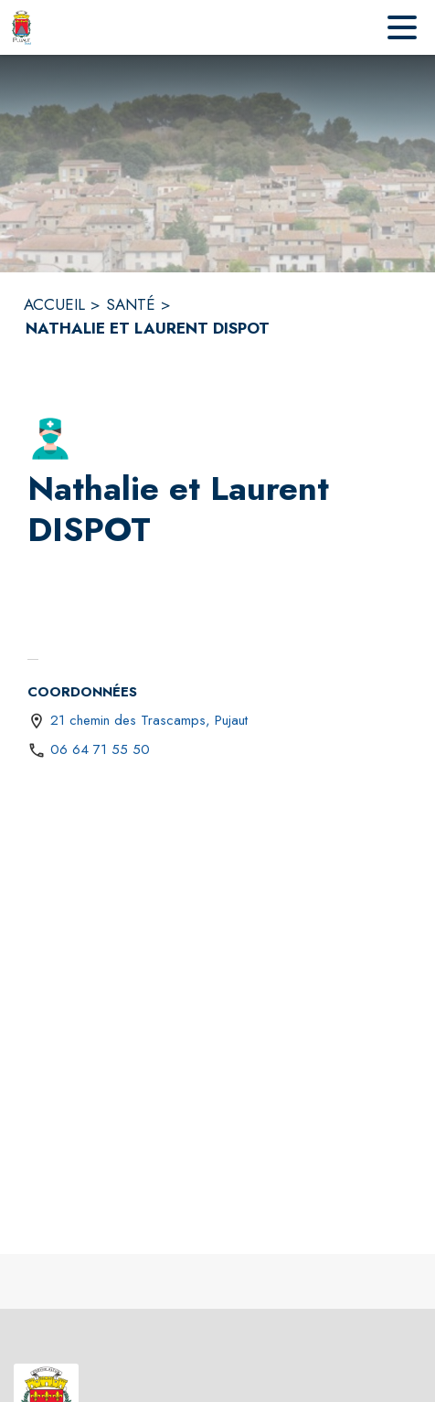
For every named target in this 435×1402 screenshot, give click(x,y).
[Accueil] (21, 27)
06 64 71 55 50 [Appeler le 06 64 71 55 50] (100, 749)
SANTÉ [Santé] (130, 304)
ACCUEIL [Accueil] (54, 304)
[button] (50, 439)
